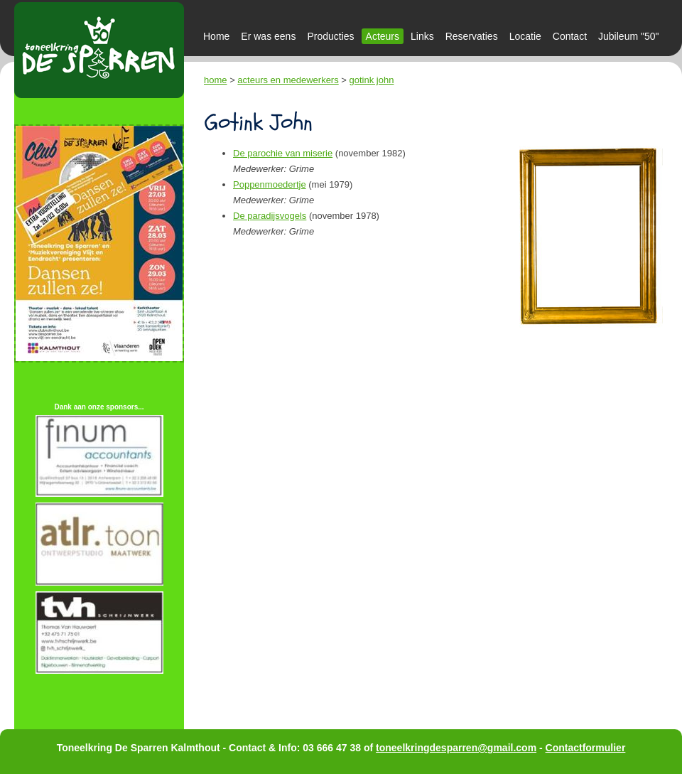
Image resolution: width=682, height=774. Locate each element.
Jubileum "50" (628, 36)
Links (422, 36)
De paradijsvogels (269, 215)
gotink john (372, 80)
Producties (330, 36)
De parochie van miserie (282, 153)
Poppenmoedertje (269, 184)
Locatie (525, 36)
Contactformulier (586, 747)
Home (216, 36)
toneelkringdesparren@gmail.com (456, 747)
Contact (570, 36)
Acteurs (382, 36)
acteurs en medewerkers (287, 80)
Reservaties (471, 36)
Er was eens (268, 36)
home (215, 80)
